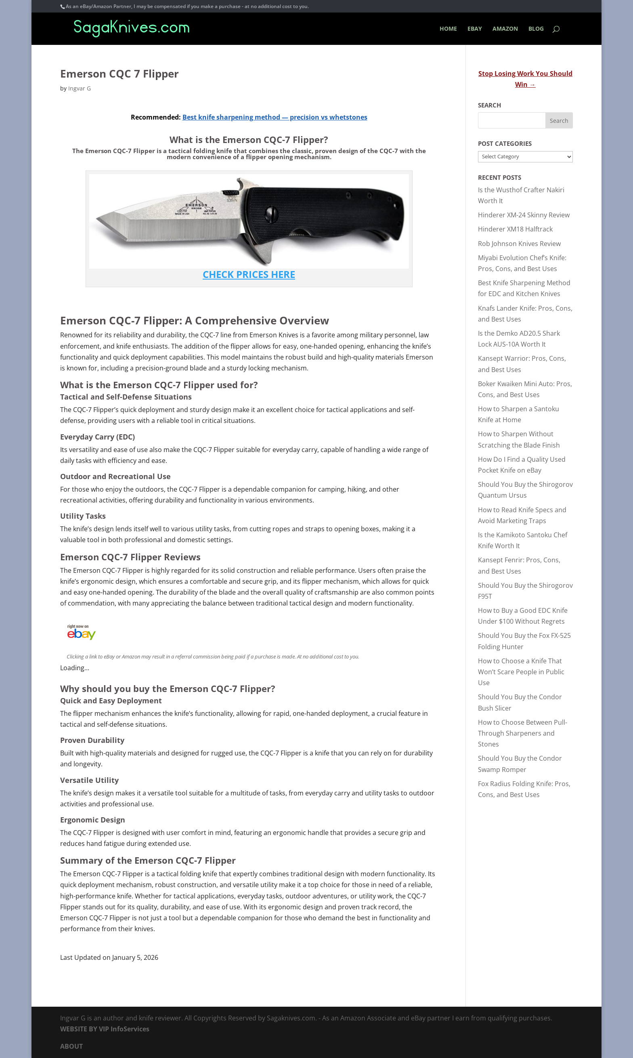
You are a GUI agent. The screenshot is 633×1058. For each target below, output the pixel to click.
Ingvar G (79, 88)
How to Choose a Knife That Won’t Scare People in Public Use (521, 671)
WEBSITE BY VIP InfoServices (104, 1028)
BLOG (536, 29)
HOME (448, 29)
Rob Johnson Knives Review (519, 243)
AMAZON (505, 29)
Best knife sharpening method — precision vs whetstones (274, 117)
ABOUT (71, 1046)
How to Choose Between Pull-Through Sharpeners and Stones (522, 733)
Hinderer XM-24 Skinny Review (524, 214)
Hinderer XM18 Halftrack (515, 229)
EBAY (474, 29)
